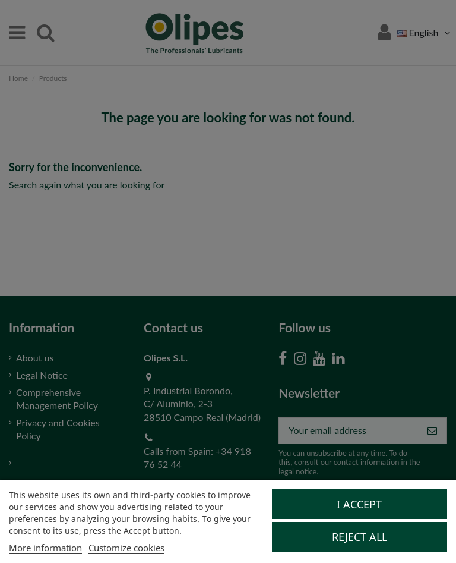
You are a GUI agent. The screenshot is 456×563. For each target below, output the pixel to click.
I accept (359, 504)
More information (45, 547)
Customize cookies (126, 547)
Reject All (359, 537)
